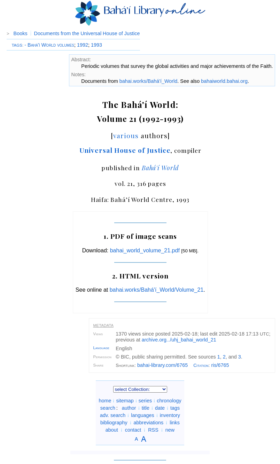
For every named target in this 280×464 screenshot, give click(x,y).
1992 (82, 45)
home (105, 400)
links (175, 422)
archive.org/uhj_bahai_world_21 (179, 340)
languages (142, 415)
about (112, 430)
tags (175, 408)
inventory (170, 415)
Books (21, 33)
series (145, 400)
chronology (169, 400)
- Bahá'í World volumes (49, 45)
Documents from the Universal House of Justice (87, 33)
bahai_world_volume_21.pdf (145, 250)
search (107, 408)
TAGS (16, 45)
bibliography (113, 422)
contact (133, 430)
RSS (153, 430)
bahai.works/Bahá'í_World (148, 81)
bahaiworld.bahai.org (224, 81)
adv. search (112, 415)
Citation (201, 365)
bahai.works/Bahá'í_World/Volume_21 (157, 290)
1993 (96, 45)
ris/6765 (220, 365)
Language (101, 348)
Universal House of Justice (125, 150)
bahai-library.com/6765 (162, 365)
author (129, 408)
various (126, 135)
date (160, 408)
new (169, 430)
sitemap (124, 400)
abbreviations (149, 422)
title (145, 408)
